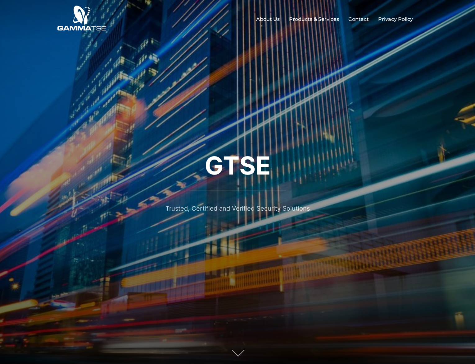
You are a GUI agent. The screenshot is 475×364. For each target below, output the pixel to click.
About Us (268, 19)
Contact (358, 19)
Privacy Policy (395, 19)
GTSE (238, 165)
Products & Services (314, 19)
